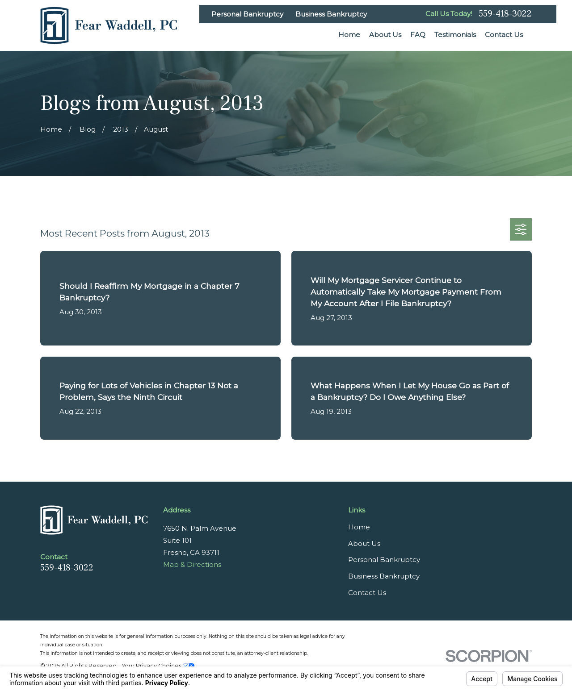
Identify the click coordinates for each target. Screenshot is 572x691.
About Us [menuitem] (385, 34)
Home (359, 527)
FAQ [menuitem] (417, 34)
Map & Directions (192, 564)
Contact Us (367, 592)
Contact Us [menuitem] (504, 34)
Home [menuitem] (349, 34)
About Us (364, 543)
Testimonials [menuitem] (455, 34)
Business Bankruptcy (331, 14)
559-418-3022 (505, 13)
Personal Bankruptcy (247, 14)
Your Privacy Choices (158, 665)
